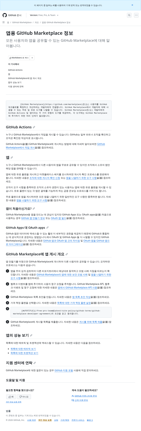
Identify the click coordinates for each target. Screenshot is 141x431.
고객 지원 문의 (80, 400)
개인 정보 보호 (45, 420)
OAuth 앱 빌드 (58, 218)
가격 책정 (65, 420)
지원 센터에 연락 (21, 362)
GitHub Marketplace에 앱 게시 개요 (37, 254)
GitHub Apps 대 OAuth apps (27, 228)
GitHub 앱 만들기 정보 (33, 218)
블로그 (90, 420)
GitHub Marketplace (22, 22)
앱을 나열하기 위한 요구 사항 (81, 177)
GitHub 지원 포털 (63, 370)
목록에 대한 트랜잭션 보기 (24, 353)
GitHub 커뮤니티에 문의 (84, 395)
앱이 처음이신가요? (20, 209)
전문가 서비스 (78, 420)
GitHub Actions (20, 127)
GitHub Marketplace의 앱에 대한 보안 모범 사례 (62, 274)
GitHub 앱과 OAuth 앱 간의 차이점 (61, 240)
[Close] (132, 4)
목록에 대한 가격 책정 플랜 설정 (74, 302)
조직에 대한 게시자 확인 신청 (45, 177)
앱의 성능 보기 (19, 335)
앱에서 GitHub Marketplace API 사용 (77, 287)
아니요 (23, 396)
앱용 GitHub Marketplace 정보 (56, 22)
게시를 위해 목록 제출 (90, 321)
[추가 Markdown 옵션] (32, 57)
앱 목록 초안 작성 (81, 297)
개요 (37, 22)
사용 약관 (31, 420)
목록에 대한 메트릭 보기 (23, 348)
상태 (56, 420)
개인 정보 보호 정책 (13, 402)
